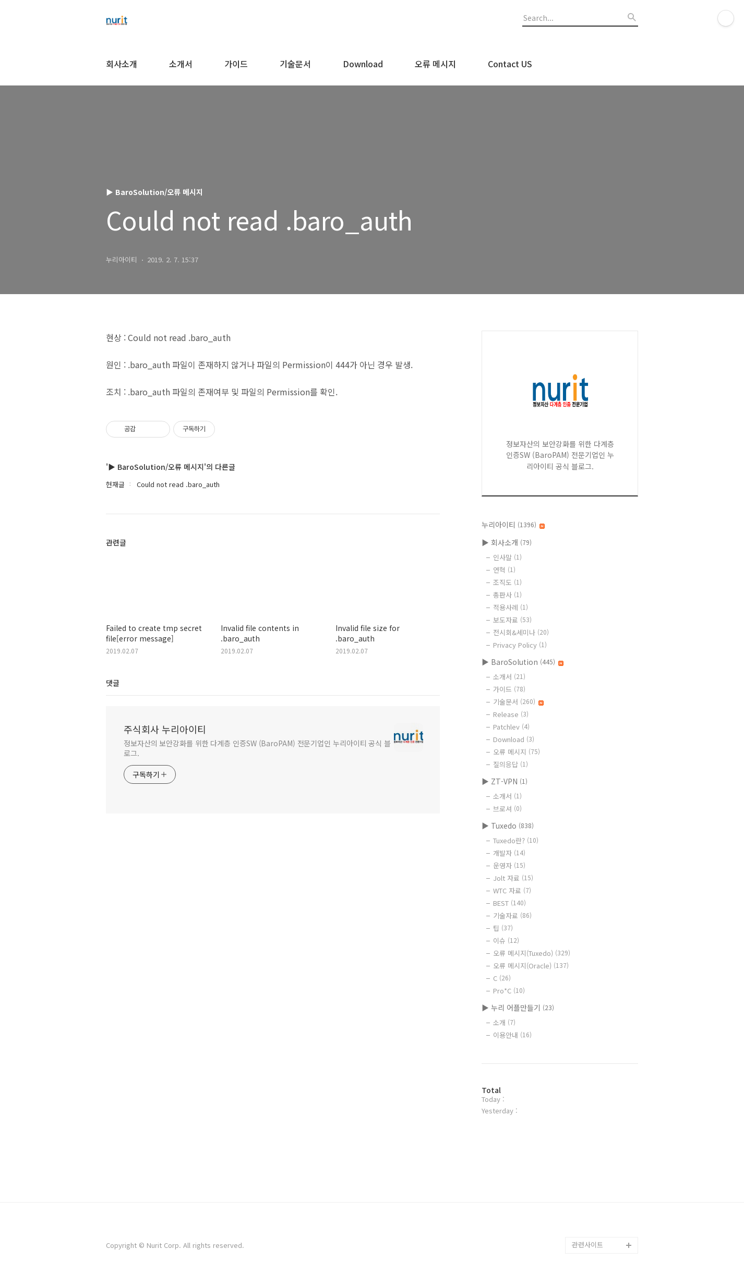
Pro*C (509, 991)
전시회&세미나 (521, 632)
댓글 (112, 682)
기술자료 (512, 915)
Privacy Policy (520, 645)
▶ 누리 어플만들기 (518, 1007)
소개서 (181, 63)
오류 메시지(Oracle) (531, 965)
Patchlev (511, 727)
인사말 (507, 557)
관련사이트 (587, 1244)
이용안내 (512, 1035)
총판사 (507, 595)
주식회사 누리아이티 (165, 729)
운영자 (509, 865)
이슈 (506, 940)
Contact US (510, 63)
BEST (509, 903)
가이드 (236, 63)
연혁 (504, 570)
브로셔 (507, 809)
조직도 (507, 582)
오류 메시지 (435, 63)
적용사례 (510, 607)
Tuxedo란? (515, 840)
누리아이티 (513, 524)
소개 (504, 1022)
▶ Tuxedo (508, 825)
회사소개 (121, 63)
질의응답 (510, 764)
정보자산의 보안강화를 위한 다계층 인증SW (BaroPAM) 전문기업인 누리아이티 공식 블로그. (257, 748)
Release (511, 714)
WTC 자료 (512, 890)
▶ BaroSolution (522, 662)
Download (363, 63)
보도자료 (512, 620)
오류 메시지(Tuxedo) (531, 953)
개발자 (509, 853)
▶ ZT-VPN (504, 781)
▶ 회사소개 (507, 542)
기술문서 (295, 63)
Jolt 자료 (513, 878)
